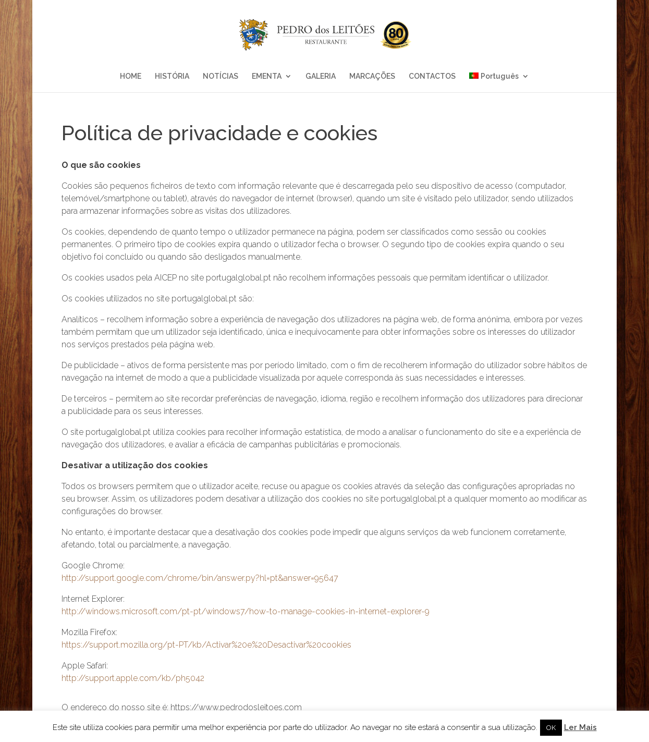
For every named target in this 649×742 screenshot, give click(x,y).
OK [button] (551, 728)
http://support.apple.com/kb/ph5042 (133, 678)
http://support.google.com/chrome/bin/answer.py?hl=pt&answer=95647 (200, 578)
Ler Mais (580, 727)
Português (494, 76)
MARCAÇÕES (372, 76)
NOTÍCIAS (220, 76)
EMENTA (266, 76)
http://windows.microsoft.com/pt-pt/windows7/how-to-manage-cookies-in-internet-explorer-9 (246, 611)
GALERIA (320, 76)
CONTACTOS (432, 76)
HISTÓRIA (172, 76)
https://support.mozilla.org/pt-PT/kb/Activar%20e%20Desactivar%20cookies (206, 645)
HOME (130, 76)
